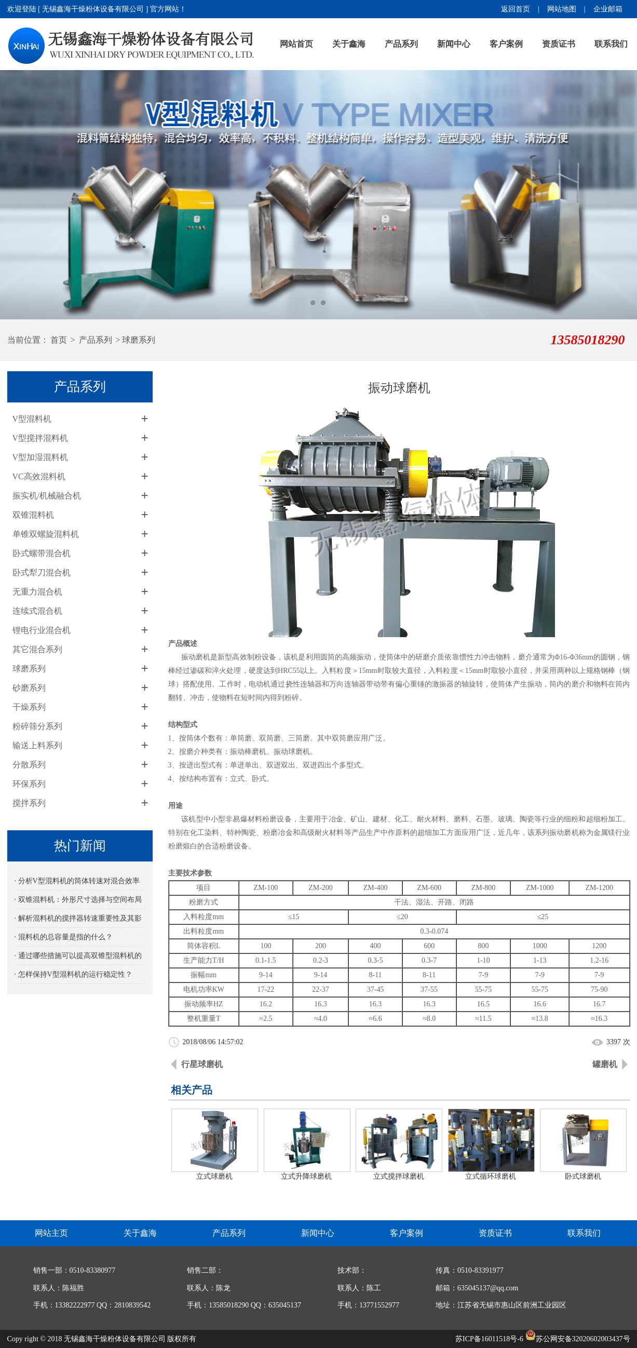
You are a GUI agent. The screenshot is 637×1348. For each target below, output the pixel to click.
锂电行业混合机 (41, 630)
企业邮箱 (607, 9)
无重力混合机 (37, 591)
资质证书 (558, 43)
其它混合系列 (37, 649)
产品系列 (401, 43)
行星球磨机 (202, 1064)
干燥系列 (29, 707)
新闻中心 (453, 43)
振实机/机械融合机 (46, 495)
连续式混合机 (37, 610)
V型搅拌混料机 (40, 438)
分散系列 (29, 764)
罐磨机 (604, 1064)
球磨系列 (138, 339)
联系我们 (611, 43)
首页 (58, 339)
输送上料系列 (37, 745)
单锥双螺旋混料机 (45, 534)
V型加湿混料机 (40, 457)
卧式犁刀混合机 (41, 572)
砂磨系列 (29, 687)
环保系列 (29, 783)
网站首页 (296, 43)
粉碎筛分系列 (37, 726)
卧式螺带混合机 (41, 553)
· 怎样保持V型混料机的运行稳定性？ (73, 974)
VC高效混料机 (38, 476)
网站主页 (51, 1233)
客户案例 (506, 43)
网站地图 (561, 9)
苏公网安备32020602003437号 (577, 1339)
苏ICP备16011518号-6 (489, 1339)
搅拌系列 (29, 803)
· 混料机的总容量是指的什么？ (64, 937)
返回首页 (515, 9)
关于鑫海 (348, 43)
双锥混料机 (33, 514)
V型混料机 (32, 418)
